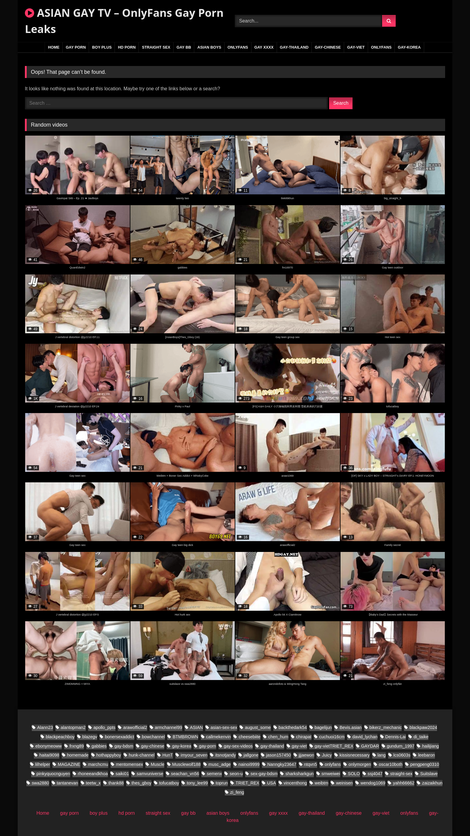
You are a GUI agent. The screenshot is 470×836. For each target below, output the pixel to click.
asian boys (209, 47)
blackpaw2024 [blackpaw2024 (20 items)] (423, 727)
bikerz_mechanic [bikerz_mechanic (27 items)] (385, 727)
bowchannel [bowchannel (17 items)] (153, 736)
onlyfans (238, 47)
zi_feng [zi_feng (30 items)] (237, 792)
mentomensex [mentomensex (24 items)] (129, 764)
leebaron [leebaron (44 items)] (426, 755)
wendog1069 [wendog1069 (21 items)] (373, 783)
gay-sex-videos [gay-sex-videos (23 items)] (238, 746)
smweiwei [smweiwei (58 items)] (330, 773)
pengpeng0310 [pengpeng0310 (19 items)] (424, 764)
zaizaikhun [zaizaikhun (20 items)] (432, 783)
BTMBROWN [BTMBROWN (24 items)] (185, 736)
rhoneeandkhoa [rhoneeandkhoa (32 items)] (93, 773)
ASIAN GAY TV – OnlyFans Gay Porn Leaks (124, 20)
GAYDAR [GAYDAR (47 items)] (370, 746)
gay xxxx (264, 47)
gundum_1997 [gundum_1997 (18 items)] (400, 746)
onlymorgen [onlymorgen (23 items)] (360, 764)
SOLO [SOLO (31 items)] (354, 773)
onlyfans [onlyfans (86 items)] (333, 764)
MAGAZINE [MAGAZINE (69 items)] (69, 764)
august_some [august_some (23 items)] (258, 727)
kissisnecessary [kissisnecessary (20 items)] (355, 755)
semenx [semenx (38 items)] (214, 773)
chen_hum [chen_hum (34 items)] (278, 736)
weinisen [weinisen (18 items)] (344, 783)
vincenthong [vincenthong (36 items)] (295, 783)
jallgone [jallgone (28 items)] (251, 755)
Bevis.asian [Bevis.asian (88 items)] (351, 727)
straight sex (156, 47)
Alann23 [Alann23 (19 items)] (45, 727)
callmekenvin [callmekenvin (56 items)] (218, 736)
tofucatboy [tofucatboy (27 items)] (169, 783)
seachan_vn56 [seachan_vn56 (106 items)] (185, 773)
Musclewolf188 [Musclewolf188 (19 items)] (186, 764)
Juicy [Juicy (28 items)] (327, 755)
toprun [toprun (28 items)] (222, 783)
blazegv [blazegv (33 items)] (89, 736)
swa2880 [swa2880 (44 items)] (40, 783)
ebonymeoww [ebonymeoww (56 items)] (48, 746)
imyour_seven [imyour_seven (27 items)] (194, 755)
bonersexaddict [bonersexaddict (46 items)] (119, 736)
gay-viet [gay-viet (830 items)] (299, 746)
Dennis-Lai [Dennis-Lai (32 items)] (395, 736)
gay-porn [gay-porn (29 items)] (207, 746)
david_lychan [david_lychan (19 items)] (364, 736)
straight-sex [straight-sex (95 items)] (401, 773)
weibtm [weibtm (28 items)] (322, 783)
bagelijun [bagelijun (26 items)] (323, 727)
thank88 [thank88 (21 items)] (116, 783)
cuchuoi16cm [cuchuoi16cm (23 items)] (332, 736)
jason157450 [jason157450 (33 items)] (278, 755)
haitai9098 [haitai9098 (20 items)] (49, 755)
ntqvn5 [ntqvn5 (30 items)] (310, 764)
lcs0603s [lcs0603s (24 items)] (401, 755)
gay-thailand (294, 47)
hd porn (126, 47)
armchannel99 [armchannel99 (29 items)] (168, 727)
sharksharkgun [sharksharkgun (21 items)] (299, 773)
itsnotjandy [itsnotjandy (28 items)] (225, 755)
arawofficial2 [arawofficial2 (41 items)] (135, 727)
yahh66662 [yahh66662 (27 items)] (403, 783)
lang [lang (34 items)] (381, 755)
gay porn (76, 47)
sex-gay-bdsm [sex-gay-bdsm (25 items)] (264, 773)
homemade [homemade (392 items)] (77, 755)
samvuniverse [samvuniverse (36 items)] (150, 773)
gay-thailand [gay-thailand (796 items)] (272, 746)
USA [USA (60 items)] (271, 783)
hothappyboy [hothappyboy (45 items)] (108, 755)
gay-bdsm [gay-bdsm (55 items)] (124, 746)
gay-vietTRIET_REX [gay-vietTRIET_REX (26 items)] (334, 746)
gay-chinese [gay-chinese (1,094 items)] (153, 746)
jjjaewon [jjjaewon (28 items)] (306, 755)
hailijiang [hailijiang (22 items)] (430, 746)
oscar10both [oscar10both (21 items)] (391, 764)
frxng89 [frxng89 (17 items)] (77, 746)
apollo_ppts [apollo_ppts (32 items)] (105, 727)
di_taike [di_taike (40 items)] (421, 736)
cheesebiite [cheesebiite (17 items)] (249, 736)
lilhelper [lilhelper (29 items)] (42, 764)
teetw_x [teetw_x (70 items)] (93, 783)
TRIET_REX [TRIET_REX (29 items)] (247, 783)
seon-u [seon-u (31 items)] (236, 773)
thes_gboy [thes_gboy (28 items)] (141, 783)
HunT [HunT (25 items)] (167, 755)
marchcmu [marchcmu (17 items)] (98, 764)
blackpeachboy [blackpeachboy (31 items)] (60, 736)
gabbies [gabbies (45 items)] (99, 746)
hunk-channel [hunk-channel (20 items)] (141, 755)
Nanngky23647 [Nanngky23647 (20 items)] (281, 764)
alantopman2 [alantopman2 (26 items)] (73, 727)
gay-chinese (328, 47)
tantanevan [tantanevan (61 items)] (67, 783)
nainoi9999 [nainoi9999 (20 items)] (248, 764)
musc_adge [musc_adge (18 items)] (219, 764)
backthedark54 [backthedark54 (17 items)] (292, 727)
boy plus (102, 47)
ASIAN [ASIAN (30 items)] (196, 727)
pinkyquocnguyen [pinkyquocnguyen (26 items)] (53, 773)
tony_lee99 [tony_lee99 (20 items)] (197, 783)
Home (53, 47)
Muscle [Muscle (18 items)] (158, 764)
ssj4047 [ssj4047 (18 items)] (374, 773)
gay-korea (409, 47)
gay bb (184, 47)
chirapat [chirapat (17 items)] (303, 736)
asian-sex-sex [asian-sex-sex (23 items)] (224, 727)
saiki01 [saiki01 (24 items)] (122, 773)
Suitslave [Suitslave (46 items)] (429, 773)
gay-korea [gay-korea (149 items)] (181, 746)
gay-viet (356, 47)
